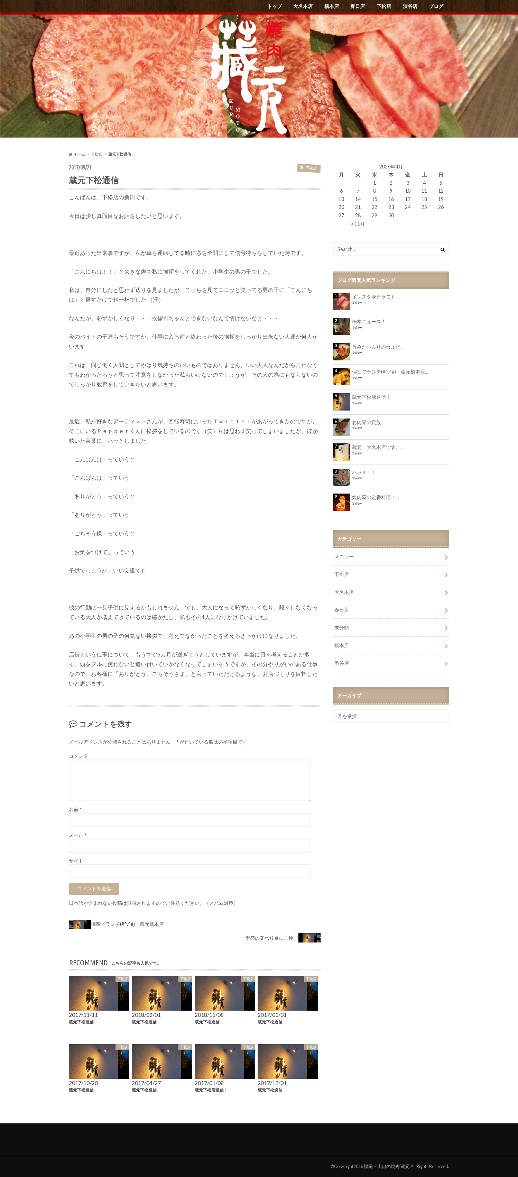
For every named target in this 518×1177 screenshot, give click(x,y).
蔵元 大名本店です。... (378, 447)
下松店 (384, 6)
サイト (76, 861)
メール (77, 835)
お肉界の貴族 (366, 422)
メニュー (344, 556)
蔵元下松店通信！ (371, 397)
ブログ (436, 6)
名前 (75, 809)
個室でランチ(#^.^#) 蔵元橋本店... (390, 372)
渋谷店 (410, 6)
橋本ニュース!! (368, 321)
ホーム (77, 154)
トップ (274, 6)
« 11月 (358, 224)
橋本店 (331, 6)
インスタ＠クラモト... (375, 297)
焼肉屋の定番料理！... (375, 497)
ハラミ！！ (364, 472)
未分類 (341, 628)
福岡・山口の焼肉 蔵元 (386, 1166)
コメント (78, 756)
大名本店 (303, 6)
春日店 (357, 6)
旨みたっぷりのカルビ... (378, 347)
